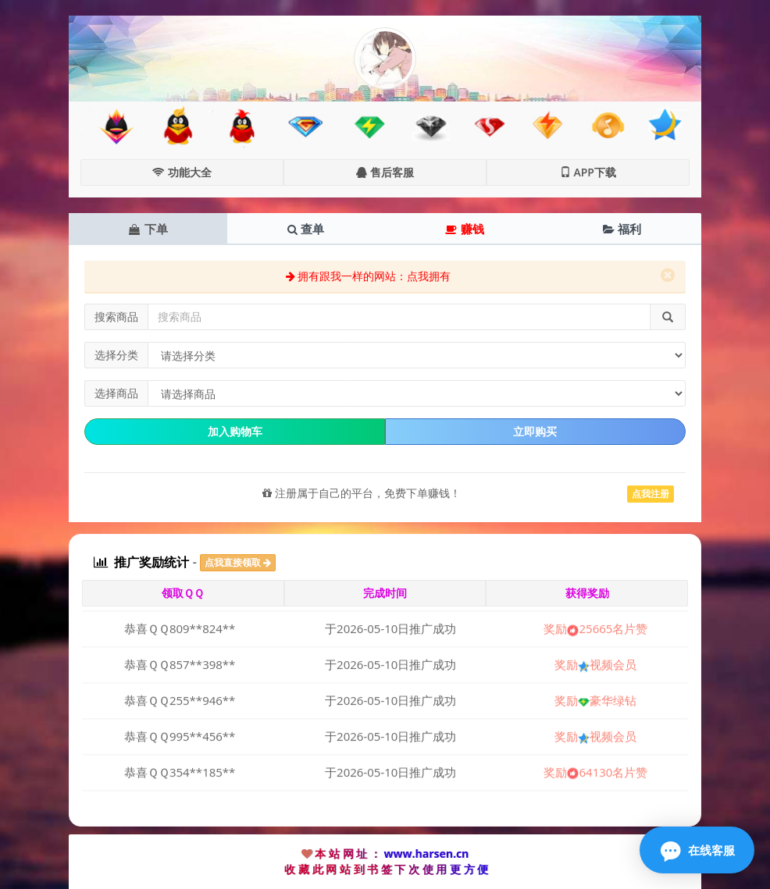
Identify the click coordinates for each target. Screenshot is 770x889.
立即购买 (535, 431)
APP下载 (588, 172)
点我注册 (650, 493)
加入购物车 (235, 431)
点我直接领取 (238, 562)
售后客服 (385, 172)
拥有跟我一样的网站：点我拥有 (368, 275)
